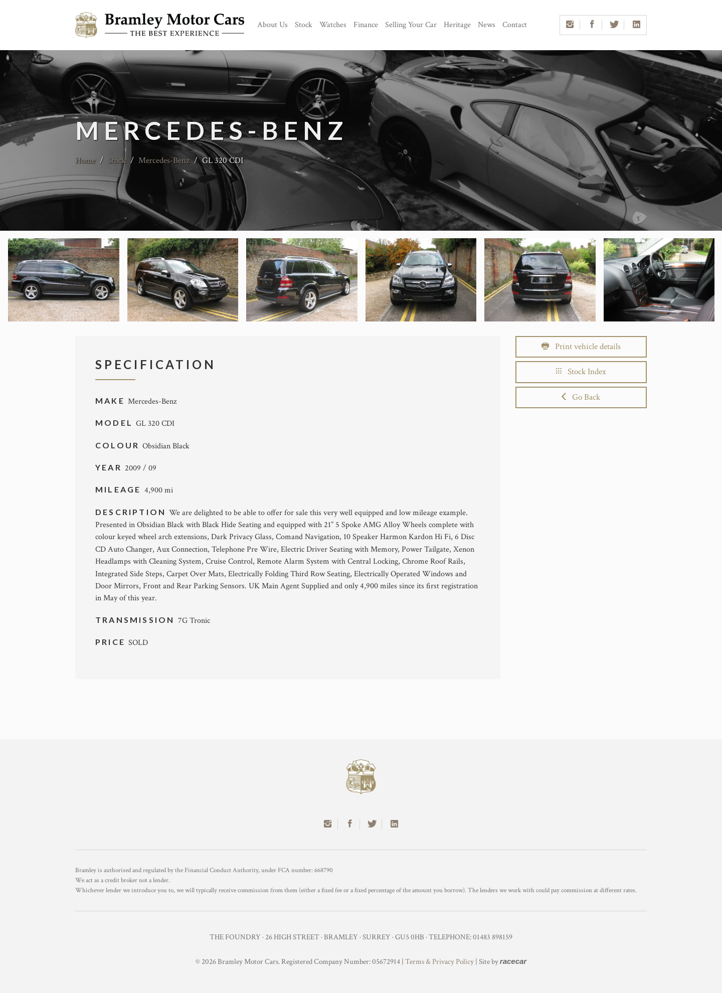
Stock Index (581, 371)
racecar (513, 961)
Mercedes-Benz (164, 160)
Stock (303, 25)
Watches (332, 25)
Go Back (581, 397)
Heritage (457, 25)
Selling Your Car (411, 25)
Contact (514, 25)
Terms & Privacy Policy (439, 961)
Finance (365, 25)
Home (85, 160)
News (486, 25)
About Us (272, 25)
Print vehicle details (581, 346)
